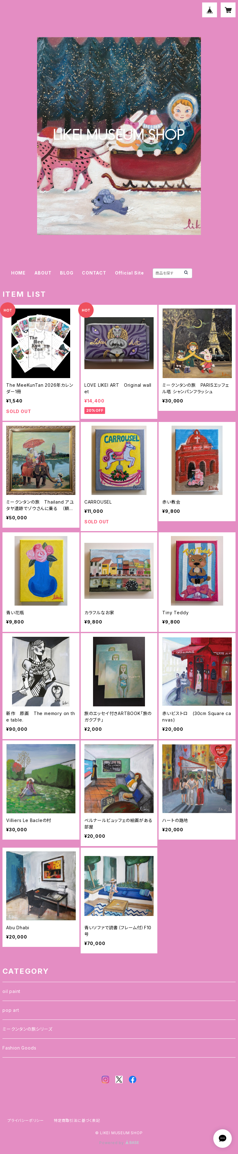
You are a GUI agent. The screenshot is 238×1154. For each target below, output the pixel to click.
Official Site (129, 272)
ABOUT (43, 272)
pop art (10, 1010)
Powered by (119, 1142)
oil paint (11, 991)
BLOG (66, 272)
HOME (18, 272)
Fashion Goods (19, 1047)
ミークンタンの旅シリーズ (27, 1029)
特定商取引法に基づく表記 (77, 1120)
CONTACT (94, 272)
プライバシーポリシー (25, 1120)
